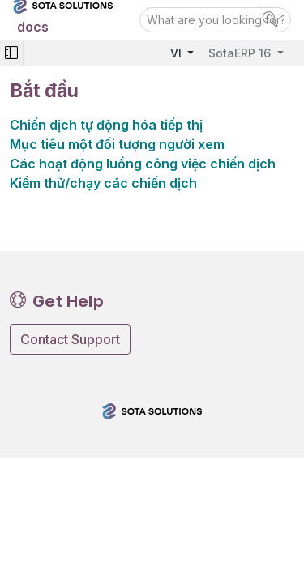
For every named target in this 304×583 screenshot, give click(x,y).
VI (177, 53)
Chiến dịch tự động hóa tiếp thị (106, 125)
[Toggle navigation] (11, 53)
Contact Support (70, 339)
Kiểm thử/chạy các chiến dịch (103, 183)
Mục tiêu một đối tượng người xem (117, 144)
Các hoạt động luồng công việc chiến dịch (143, 163)
